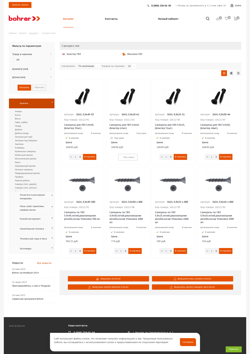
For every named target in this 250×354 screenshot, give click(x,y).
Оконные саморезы (24, 169)
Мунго (18, 162)
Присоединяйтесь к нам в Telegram (31, 285)
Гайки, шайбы (21, 122)
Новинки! (234, 349)
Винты (18, 119)
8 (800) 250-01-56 (161, 5)
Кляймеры (19, 148)
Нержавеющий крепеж (25, 166)
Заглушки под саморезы (26, 140)
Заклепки (19, 144)
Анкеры (18, 111)
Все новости (44, 263)
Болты (18, 115)
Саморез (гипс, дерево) (26, 184)
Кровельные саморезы (25, 151)
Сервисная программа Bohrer (28, 298)
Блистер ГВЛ (71, 54)
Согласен (188, 342)
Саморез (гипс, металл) (26, 188)
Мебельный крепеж (24, 155)
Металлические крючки (25, 159)
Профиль (19, 177)
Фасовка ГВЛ (132, 54)
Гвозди (18, 126)
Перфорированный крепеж (27, 173)
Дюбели (18, 129)
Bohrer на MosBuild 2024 (25, 272)
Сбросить (39, 87)
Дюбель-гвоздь (22, 133)
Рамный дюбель (22, 180)
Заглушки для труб (23, 137)
